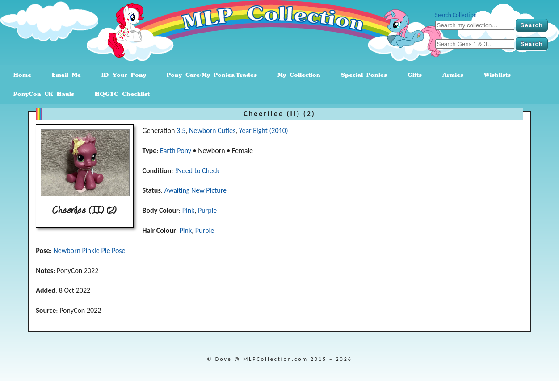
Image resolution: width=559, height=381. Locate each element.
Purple (207, 210)
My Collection (295, 74)
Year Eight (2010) (263, 130)
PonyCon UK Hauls (40, 94)
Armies (449, 74)
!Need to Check (197, 170)
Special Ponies (361, 74)
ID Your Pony (120, 74)
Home (19, 74)
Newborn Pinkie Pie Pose (89, 250)
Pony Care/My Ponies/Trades (208, 74)
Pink (188, 210)
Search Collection (456, 15)
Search (532, 25)
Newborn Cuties (212, 130)
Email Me (63, 74)
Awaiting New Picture (195, 190)
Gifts (411, 74)
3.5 (181, 130)
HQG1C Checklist (119, 94)
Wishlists (494, 74)
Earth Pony (175, 150)
